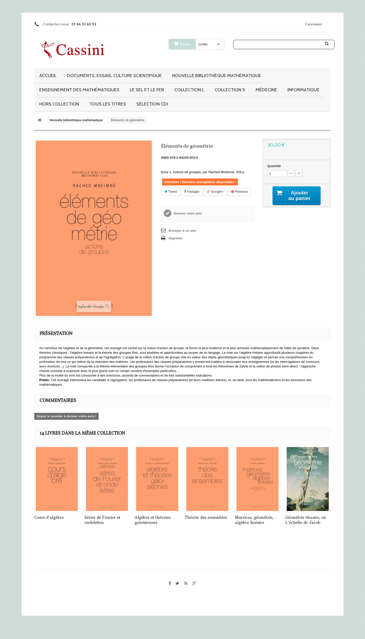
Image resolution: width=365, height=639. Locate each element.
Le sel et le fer (147, 90)
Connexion (313, 24)
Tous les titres (107, 104)
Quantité (274, 166)
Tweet (170, 191)
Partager (192, 191)
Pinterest (239, 191)
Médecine (266, 90)
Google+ (215, 191)
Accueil (48, 75)
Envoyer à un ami (182, 231)
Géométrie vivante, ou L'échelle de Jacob (305, 520)
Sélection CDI (152, 104)
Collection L (189, 90)
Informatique (303, 90)
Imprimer (176, 238)
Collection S (230, 90)
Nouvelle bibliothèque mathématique (216, 75)
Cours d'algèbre (49, 517)
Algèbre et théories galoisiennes (152, 520)
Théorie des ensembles (206, 517)
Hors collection (59, 104)
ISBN (165, 157)
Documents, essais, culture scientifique (114, 75)
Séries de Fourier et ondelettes (102, 520)
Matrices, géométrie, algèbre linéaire (254, 520)
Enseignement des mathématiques (79, 90)
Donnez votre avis (187, 213)
